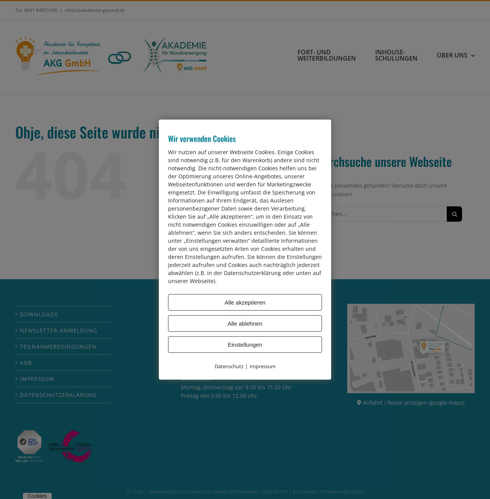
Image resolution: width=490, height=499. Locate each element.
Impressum (263, 365)
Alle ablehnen (245, 323)
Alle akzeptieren (245, 302)
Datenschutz (229, 365)
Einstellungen (245, 344)
